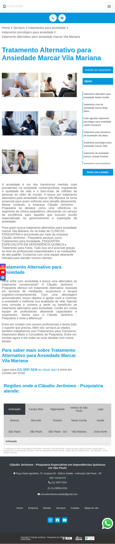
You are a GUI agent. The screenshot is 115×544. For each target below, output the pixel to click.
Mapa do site (91, 508)
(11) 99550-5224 (57, 488)
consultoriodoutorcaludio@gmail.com (57, 494)
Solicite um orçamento (98, 69)
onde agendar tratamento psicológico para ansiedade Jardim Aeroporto (97, 121)
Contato (75, 508)
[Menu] (109, 6)
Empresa (33, 508)
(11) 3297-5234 (27, 369)
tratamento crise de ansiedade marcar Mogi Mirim (95, 108)
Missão (47, 508)
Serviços (61, 508)
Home (19, 508)
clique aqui (49, 369)
